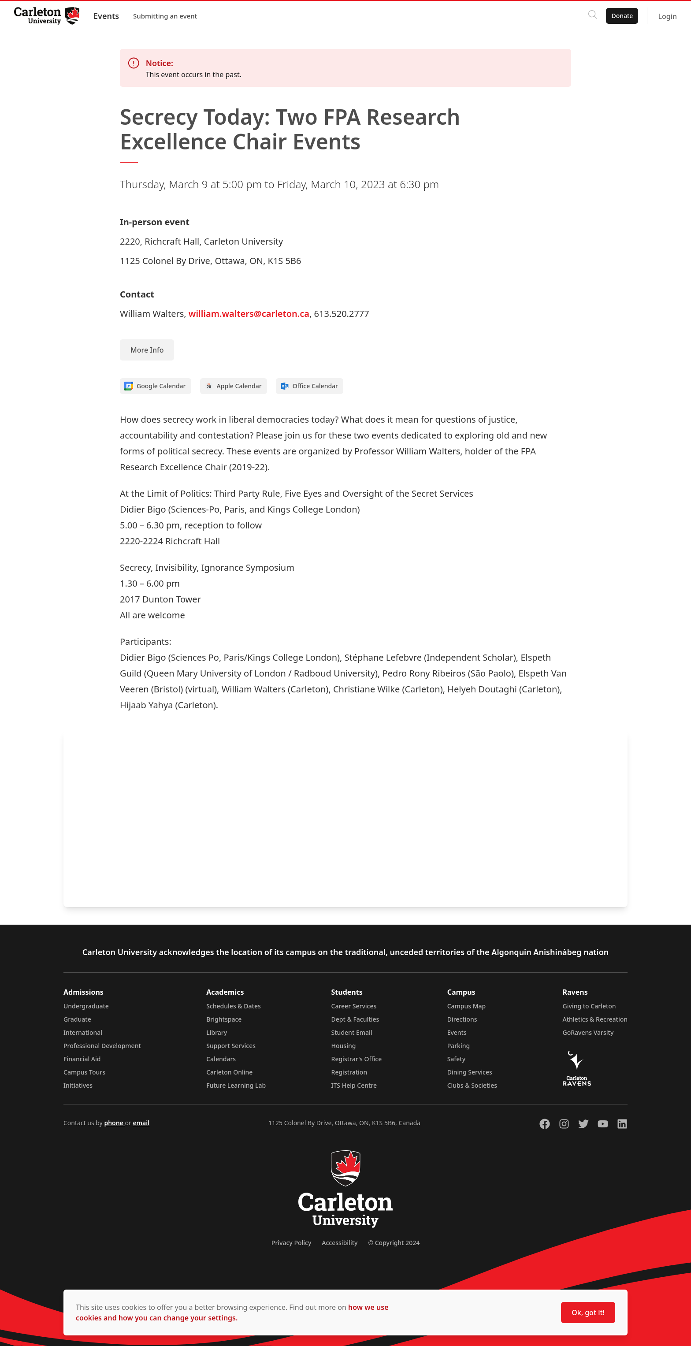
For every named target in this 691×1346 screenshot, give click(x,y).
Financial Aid (81, 1059)
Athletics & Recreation (595, 1019)
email (141, 1123)
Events (106, 16)
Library (216, 1032)
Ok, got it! (588, 1312)
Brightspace (223, 1019)
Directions (462, 1019)
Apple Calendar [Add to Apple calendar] (233, 386)
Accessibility (339, 1242)
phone (114, 1123)
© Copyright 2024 (394, 1242)
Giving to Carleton (589, 1006)
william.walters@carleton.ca (249, 314)
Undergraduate (86, 1006)
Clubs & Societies (472, 1085)
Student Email (351, 1032)
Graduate (77, 1019)
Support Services (231, 1045)
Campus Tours (84, 1072)
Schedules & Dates (233, 1006)
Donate (622, 15)
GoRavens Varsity (588, 1032)
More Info (146, 350)
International (82, 1032)
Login (667, 16)
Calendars (221, 1059)
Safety (456, 1059)
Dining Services (469, 1072)
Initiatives (78, 1085)
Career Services (354, 1006)
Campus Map (466, 1006)
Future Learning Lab (236, 1085)
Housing (343, 1045)
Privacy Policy (291, 1242)
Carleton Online (229, 1072)
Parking (458, 1045)
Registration (349, 1072)
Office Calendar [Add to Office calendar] (309, 386)
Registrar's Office (356, 1059)
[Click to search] (592, 15)
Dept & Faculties (355, 1019)
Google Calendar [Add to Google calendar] (155, 386)
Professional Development (102, 1045)
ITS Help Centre (354, 1085)
